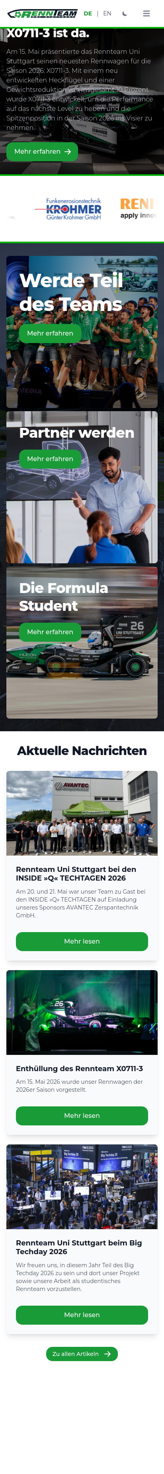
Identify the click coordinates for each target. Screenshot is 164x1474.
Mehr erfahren (43, 152)
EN (107, 13)
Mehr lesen (82, 941)
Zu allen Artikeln (82, 1354)
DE (88, 13)
